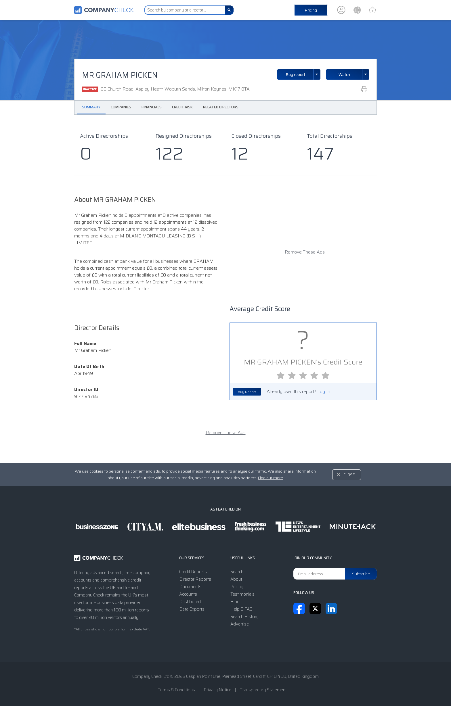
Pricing (311, 10)
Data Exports (192, 609)
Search (236, 571)
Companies (121, 107)
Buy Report (247, 391)
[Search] (229, 10)
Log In (323, 391)
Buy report (303, 74)
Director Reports (195, 579)
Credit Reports (193, 571)
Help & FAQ (241, 609)
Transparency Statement (263, 689)
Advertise (239, 624)
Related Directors (220, 107)
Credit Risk (182, 107)
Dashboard (190, 601)
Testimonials (242, 594)
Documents (190, 586)
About (236, 579)
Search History (244, 616)
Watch (344, 74)
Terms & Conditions (176, 689)
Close (349, 475)
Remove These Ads (305, 252)
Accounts (188, 594)
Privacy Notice (217, 689)
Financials (152, 107)
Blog (235, 601)
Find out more (270, 478)
